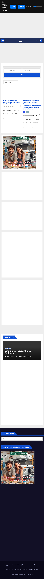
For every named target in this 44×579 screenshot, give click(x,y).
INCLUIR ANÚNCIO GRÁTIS (19, 569)
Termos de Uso (33, 569)
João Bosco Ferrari (24, 356)
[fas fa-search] (22, 75)
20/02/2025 (10, 356)
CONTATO (30, 574)
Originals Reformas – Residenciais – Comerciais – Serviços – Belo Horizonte (12, 102)
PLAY (13, 6)
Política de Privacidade (18, 574)
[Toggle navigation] (20, 40)
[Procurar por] (13, 70)
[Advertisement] (22, 186)
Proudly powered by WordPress (11, 565)
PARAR (21, 6)
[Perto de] (31, 70)
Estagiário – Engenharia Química (18, 352)
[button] (37, 41)
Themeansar (37, 565)
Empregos (8, 348)
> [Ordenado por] (10, 82)
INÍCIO (8, 569)
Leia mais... (12, 118)
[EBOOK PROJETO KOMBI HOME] (19, 152)
